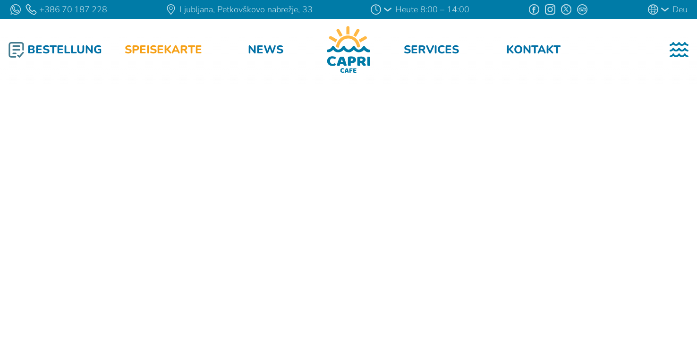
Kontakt (533, 49)
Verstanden (348, 324)
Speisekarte (163, 49)
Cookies (116, 305)
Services (431, 49)
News (265, 49)
